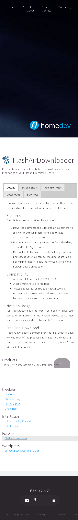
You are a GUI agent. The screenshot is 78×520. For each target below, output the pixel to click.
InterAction (11, 416)
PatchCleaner (12, 403)
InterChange (12, 426)
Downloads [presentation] (13, 194)
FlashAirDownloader (16, 438)
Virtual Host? (11, 408)
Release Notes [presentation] (53, 187)
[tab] (10, 187)
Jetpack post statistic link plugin (22, 450)
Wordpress (11, 445)
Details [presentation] (10, 187)
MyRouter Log (12, 399)
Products (9, 359)
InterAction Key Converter (19, 421)
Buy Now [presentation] (32, 194)
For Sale (8, 433)
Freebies (9, 389)
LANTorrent (11, 394)
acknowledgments (42, 514)
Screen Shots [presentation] (30, 187)
